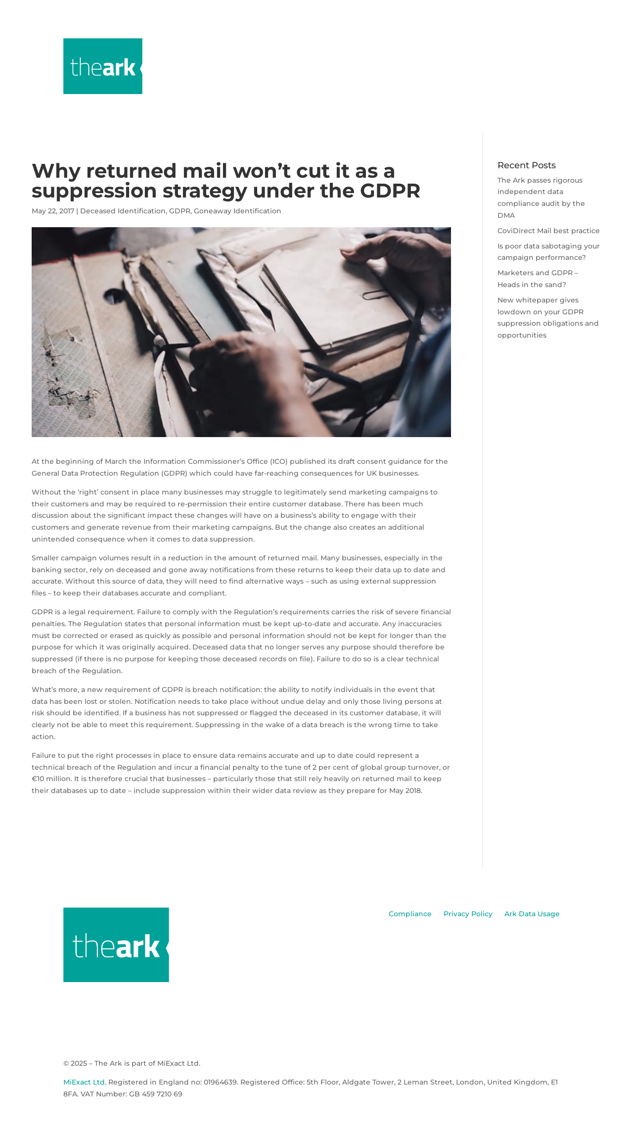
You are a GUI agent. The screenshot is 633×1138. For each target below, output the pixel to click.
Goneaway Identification (237, 210)
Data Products (452, 46)
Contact (556, 46)
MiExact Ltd (84, 1082)
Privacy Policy (468, 913)
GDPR (179, 210)
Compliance (410, 913)
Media (510, 46)
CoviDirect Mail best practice (548, 230)
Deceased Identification (123, 210)
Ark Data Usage (532, 913)
